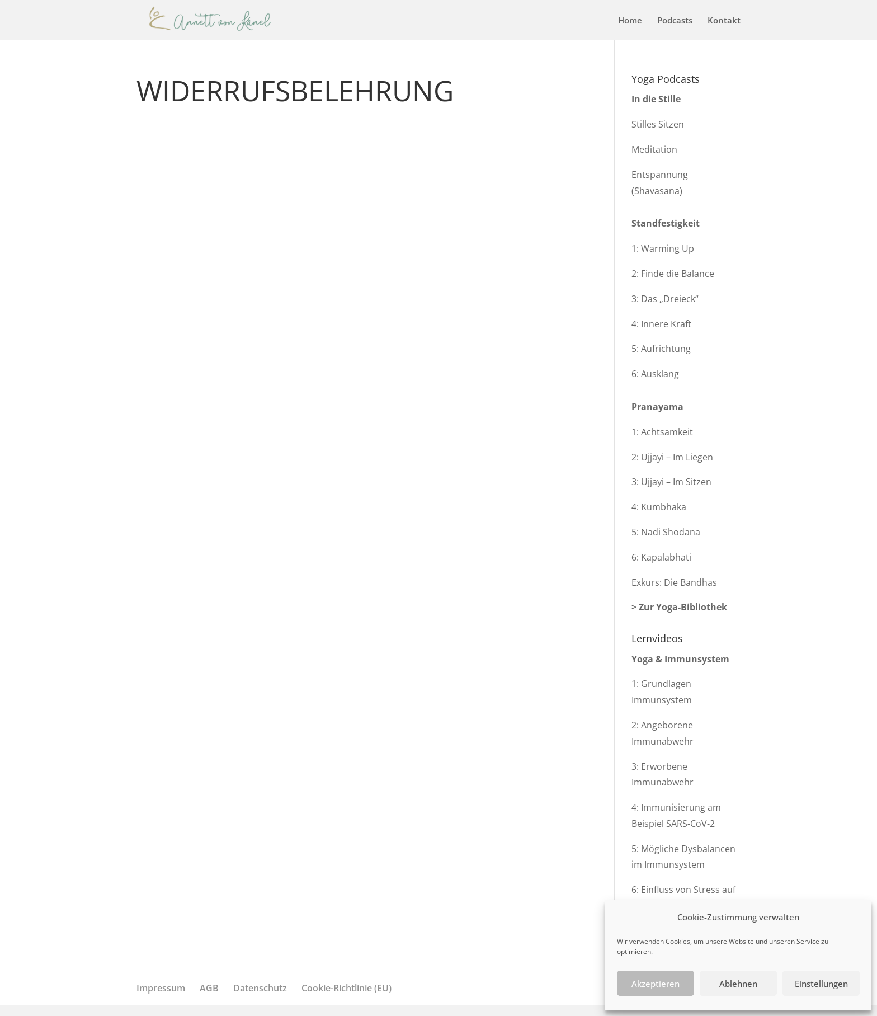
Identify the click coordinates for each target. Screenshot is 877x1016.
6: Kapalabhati (661, 557)
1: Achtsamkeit (662, 432)
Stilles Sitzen (657, 124)
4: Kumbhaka (658, 507)
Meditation (654, 149)
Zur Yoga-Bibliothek (683, 607)
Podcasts (674, 21)
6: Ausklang (655, 374)
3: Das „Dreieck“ (665, 299)
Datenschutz (260, 988)
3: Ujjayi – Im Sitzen (671, 482)
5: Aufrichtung (661, 348)
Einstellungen (821, 983)
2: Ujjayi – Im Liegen (672, 457)
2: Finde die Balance (672, 273)
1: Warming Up (662, 248)
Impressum (160, 988)
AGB (209, 988)
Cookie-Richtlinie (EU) (346, 988)
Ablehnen (738, 983)
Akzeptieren (655, 983)
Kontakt (724, 21)
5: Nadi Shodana (665, 532)
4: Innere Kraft (661, 324)
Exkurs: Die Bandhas (674, 582)
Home (630, 21)
